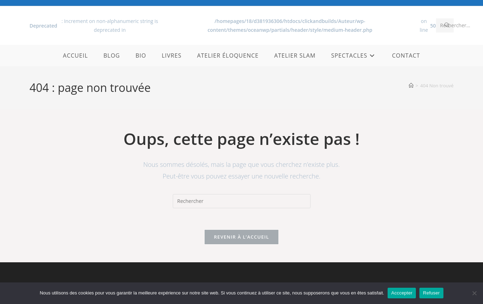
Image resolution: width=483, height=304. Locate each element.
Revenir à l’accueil (241, 237)
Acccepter (401, 293)
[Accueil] (411, 85)
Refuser (431, 293)
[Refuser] (474, 293)
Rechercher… (455, 25)
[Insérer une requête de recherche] (242, 201)
